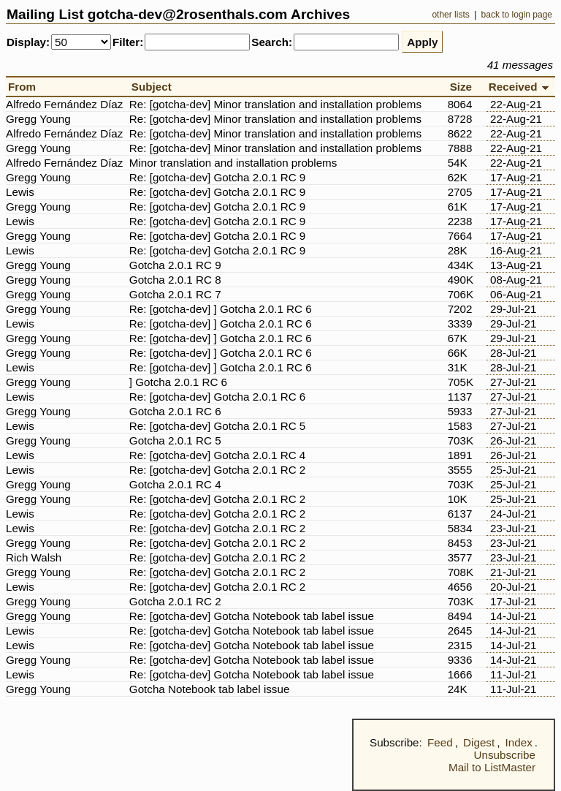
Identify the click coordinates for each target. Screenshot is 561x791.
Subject (154, 86)
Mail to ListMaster (492, 767)
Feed (440, 742)
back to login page (516, 15)
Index (519, 742)
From (25, 86)
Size (464, 86)
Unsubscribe (504, 755)
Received (521, 86)
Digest (479, 742)
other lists (450, 15)
